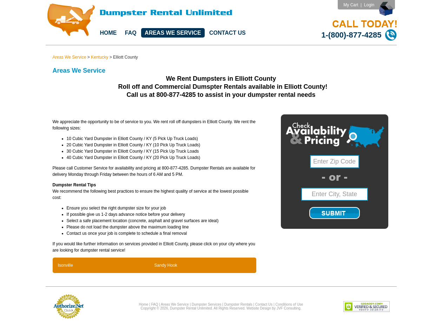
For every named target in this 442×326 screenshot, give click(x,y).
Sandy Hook (165, 265)
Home (108, 33)
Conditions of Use (289, 304)
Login (369, 4)
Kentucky (99, 57)
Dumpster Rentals (238, 304)
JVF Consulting (289, 308)
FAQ (131, 33)
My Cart (350, 4)
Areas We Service (173, 33)
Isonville (65, 265)
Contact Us (227, 33)
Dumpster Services (206, 304)
